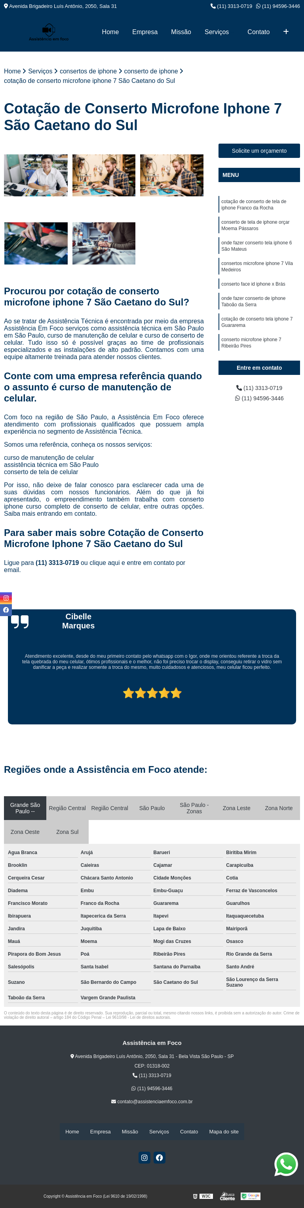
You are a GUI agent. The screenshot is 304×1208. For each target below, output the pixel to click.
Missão (181, 32)
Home (110, 32)
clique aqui (104, 563)
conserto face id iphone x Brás (253, 291)
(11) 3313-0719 (232, 6)
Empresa (145, 32)
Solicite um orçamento (259, 151)
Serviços (217, 32)
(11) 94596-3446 (278, 6)
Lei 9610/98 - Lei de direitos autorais (138, 1018)
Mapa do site (223, 1132)
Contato (258, 32)
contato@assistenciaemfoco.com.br (152, 1102)
